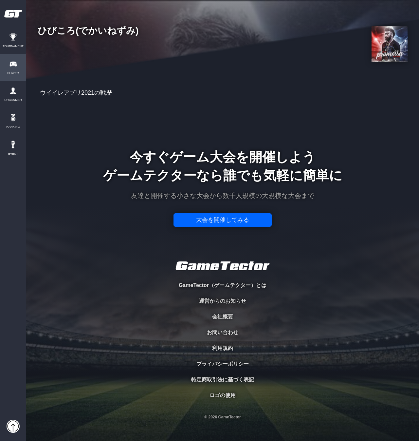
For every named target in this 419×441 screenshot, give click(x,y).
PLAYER (13, 73)
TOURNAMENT (13, 46)
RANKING (13, 126)
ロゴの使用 (223, 395)
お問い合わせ (222, 332)
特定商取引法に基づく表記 (222, 379)
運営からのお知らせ (222, 301)
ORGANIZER (13, 100)
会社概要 (222, 316)
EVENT (13, 153)
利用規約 (222, 348)
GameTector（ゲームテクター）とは (222, 285)
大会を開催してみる (222, 220)
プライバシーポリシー (222, 364)
